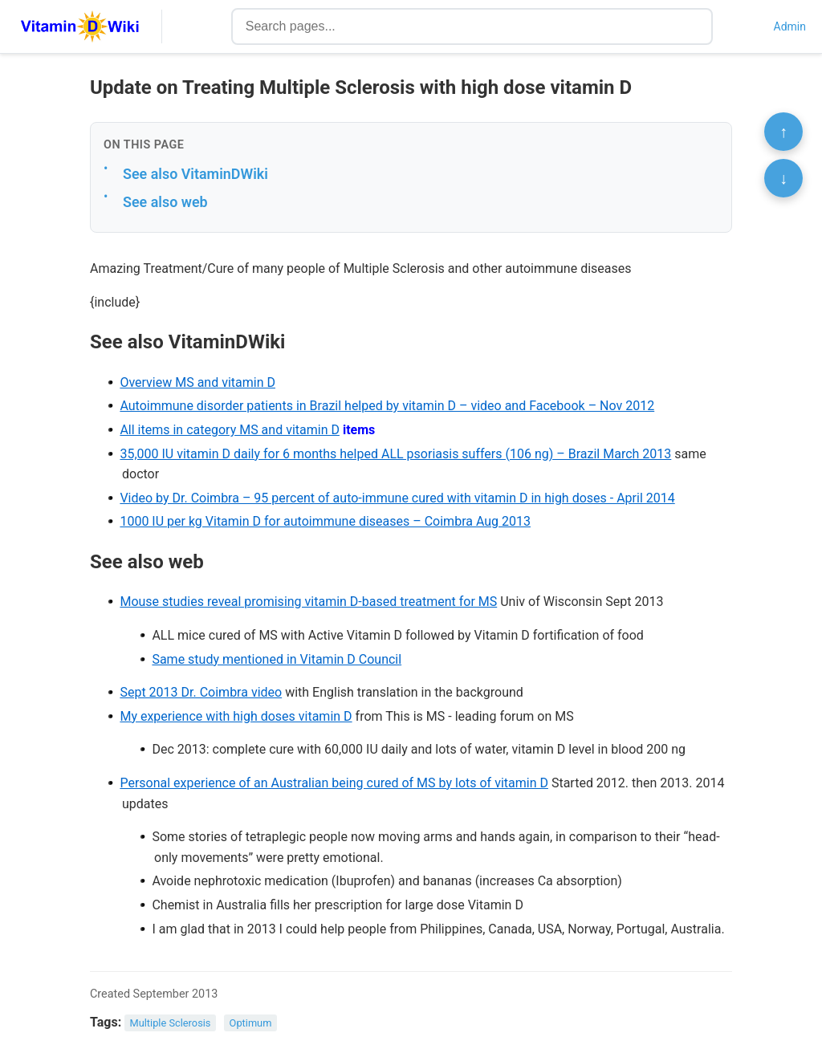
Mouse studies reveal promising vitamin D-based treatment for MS (308, 601)
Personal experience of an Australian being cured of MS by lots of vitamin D (334, 783)
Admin (790, 26)
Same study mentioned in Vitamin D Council (276, 659)
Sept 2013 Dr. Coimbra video (201, 692)
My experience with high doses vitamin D (236, 716)
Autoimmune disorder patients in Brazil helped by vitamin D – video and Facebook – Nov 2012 (387, 405)
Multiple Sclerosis (170, 1023)
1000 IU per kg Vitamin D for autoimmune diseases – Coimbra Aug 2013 (325, 521)
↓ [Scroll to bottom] (783, 178)
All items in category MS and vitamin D (230, 429)
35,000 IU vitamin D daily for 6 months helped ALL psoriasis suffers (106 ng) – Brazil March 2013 (395, 453)
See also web (165, 201)
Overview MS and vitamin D (197, 382)
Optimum (251, 1023)
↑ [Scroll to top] (783, 131)
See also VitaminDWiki (195, 173)
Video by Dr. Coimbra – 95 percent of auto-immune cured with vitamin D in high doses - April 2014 (397, 498)
